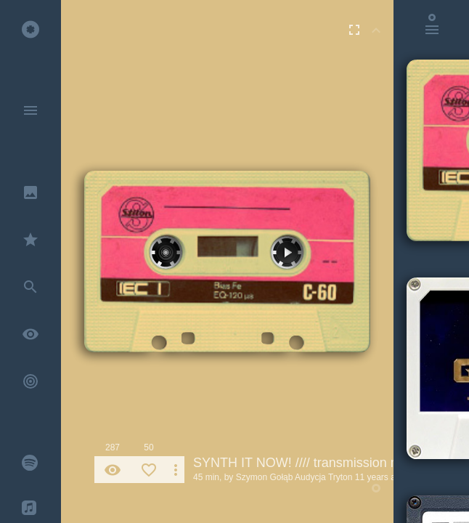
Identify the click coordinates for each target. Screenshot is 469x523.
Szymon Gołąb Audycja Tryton (294, 477)
